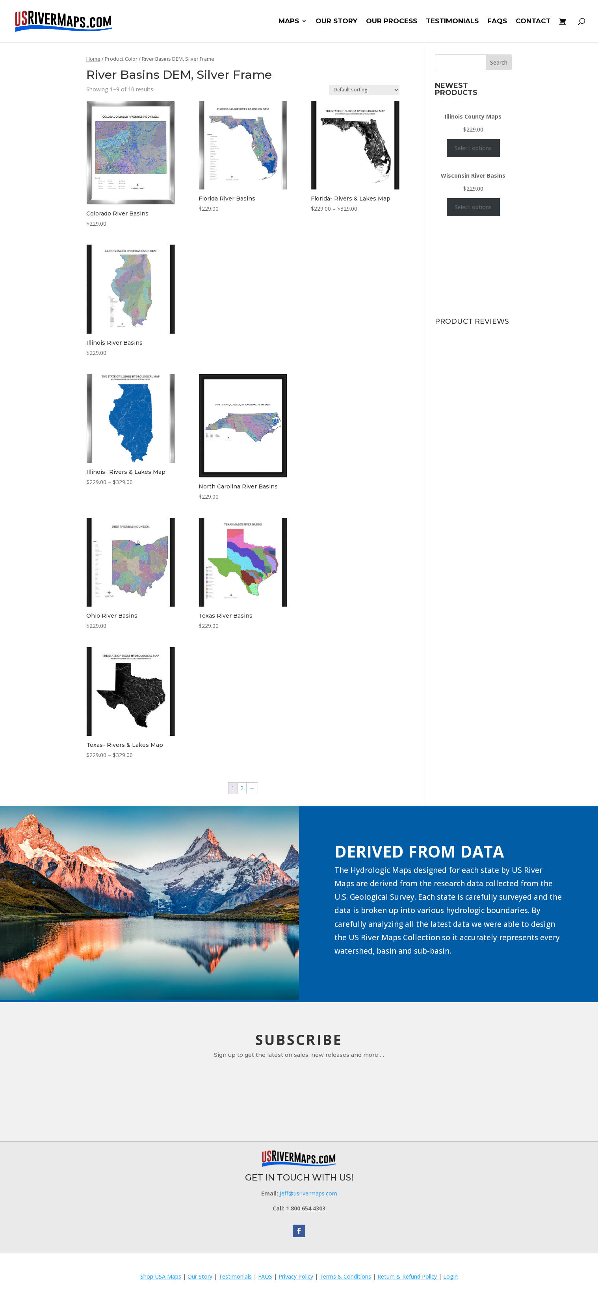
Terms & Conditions (345, 1276)
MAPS (289, 22)
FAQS (497, 22)
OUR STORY (336, 22)
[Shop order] (364, 90)
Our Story (200, 1276)
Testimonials (235, 1276)
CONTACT (533, 22)
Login (450, 1276)
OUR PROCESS (391, 22)
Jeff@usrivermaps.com (308, 1193)
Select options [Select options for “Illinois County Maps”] (473, 148)
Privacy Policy (296, 1276)
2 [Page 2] (241, 788)
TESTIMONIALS (452, 22)
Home (93, 58)
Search (498, 62)
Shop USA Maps (160, 1276)
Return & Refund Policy (407, 1276)
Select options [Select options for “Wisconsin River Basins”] (473, 207)
